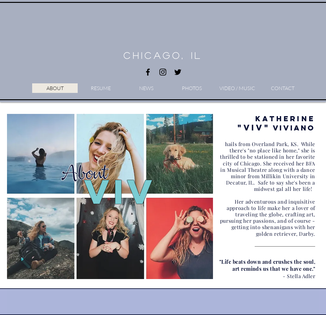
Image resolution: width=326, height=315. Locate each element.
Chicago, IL (163, 55)
